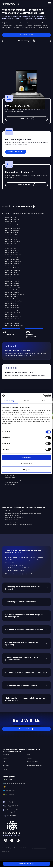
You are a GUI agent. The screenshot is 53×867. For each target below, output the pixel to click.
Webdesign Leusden (11, 252)
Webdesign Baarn (10, 246)
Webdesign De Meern (12, 281)
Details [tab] (26, 401)
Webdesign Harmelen (12, 283)
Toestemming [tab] (9, 401)
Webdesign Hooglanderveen (14, 325)
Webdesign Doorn (11, 244)
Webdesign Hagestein (12, 274)
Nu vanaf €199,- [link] (26, 118)
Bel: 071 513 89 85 (26, 35)
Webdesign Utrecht (11, 217)
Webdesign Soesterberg (12, 250)
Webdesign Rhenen (11, 272)
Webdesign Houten (11, 226)
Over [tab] (43, 401)
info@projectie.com (13, 802)
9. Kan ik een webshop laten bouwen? (21, 685)
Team (5, 769)
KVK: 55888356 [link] (11, 816)
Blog (28, 754)
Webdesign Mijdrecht (11, 299)
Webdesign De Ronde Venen (14, 301)
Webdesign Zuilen (10, 303)
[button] (26, 729)
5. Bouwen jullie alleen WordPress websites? (24, 629)
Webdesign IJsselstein (12, 230)
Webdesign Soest (10, 248)
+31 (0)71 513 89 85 (13, 806)
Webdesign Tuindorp (11, 310)
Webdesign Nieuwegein (12, 224)
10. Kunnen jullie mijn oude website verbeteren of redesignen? (25, 699)
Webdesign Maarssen (12, 259)
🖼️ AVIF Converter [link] (9, 794)
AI (4, 762)
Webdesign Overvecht (12, 308)
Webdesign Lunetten (11, 305)
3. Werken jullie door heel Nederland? (21, 601)
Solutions (6, 758)
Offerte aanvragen (26, 41)
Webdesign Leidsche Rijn (13, 316)
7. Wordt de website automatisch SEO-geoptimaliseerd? (21, 658)
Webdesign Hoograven (12, 319)
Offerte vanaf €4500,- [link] (26, 184)
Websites (6, 754)
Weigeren (26, 470)
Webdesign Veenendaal (12, 228)
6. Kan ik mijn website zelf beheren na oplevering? (21, 643)
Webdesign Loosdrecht (12, 288)
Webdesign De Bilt (11, 235)
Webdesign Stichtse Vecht (13, 261)
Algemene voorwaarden (39, 848)
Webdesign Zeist (10, 222)
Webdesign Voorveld (11, 321)
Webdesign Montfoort (12, 268)
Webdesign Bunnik (11, 239)
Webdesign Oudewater (12, 266)
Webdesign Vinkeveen (12, 292)
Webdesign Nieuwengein (13, 279)
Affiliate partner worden (34, 765)
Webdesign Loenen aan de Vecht (15, 294)
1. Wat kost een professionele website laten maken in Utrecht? (23, 551)
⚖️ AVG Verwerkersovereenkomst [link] (14, 783)
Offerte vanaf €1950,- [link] (15, 152)
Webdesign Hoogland (12, 323)
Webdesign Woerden (11, 233)
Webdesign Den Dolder (12, 312)
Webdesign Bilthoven (12, 237)
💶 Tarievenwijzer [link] (8, 790)
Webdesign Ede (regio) (12, 257)
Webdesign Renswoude (12, 270)
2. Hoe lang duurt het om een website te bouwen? (22, 587)
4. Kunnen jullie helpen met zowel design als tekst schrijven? (24, 615)
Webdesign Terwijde (11, 314)
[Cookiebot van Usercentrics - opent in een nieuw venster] (42, 395)
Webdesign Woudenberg (13, 255)
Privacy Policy (6, 852)
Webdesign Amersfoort (12, 219)
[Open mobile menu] (49, 3)
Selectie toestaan (26, 464)
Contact (29, 758)
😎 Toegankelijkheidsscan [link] (11, 787)
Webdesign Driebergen (12, 241)
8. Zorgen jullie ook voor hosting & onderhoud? (25, 672)
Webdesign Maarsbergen (13, 290)
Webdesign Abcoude (11, 297)
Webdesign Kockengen (12, 286)
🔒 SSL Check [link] (7, 779)
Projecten (6, 765)
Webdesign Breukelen (12, 263)
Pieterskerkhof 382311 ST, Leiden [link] (12, 811)
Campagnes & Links (33, 762)
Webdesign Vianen (11, 277)
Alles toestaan (26, 457)
